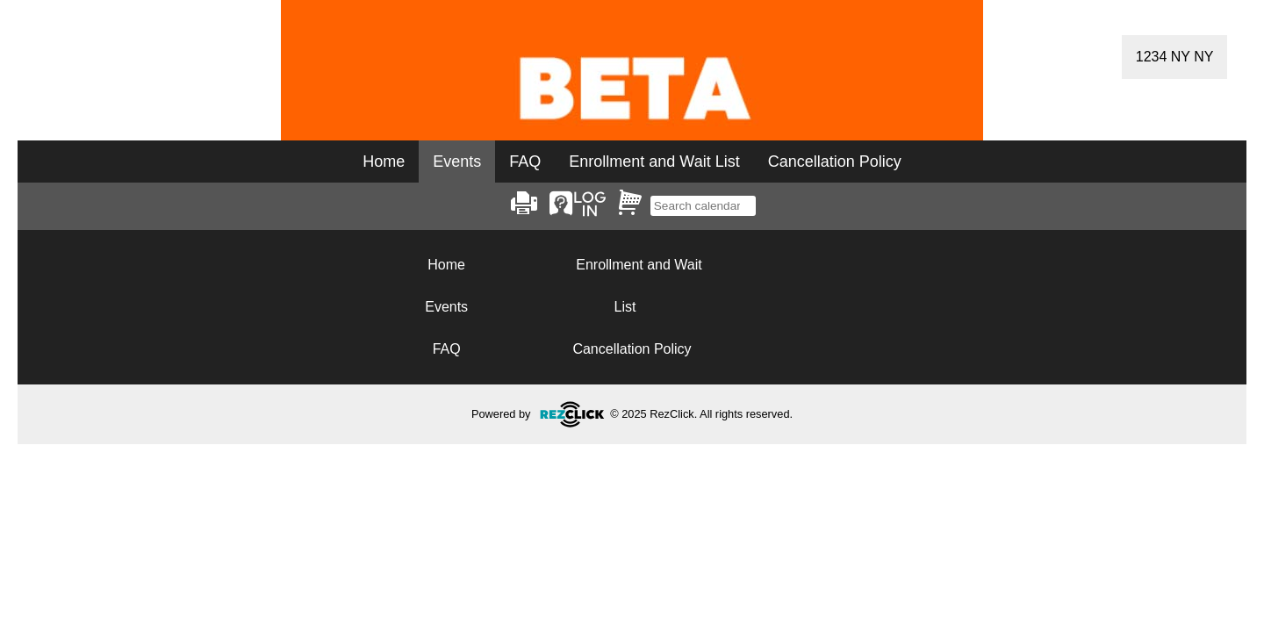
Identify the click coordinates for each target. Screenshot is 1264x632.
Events (446, 306)
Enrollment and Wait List (654, 161)
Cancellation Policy (834, 161)
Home (384, 161)
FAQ (525, 161)
